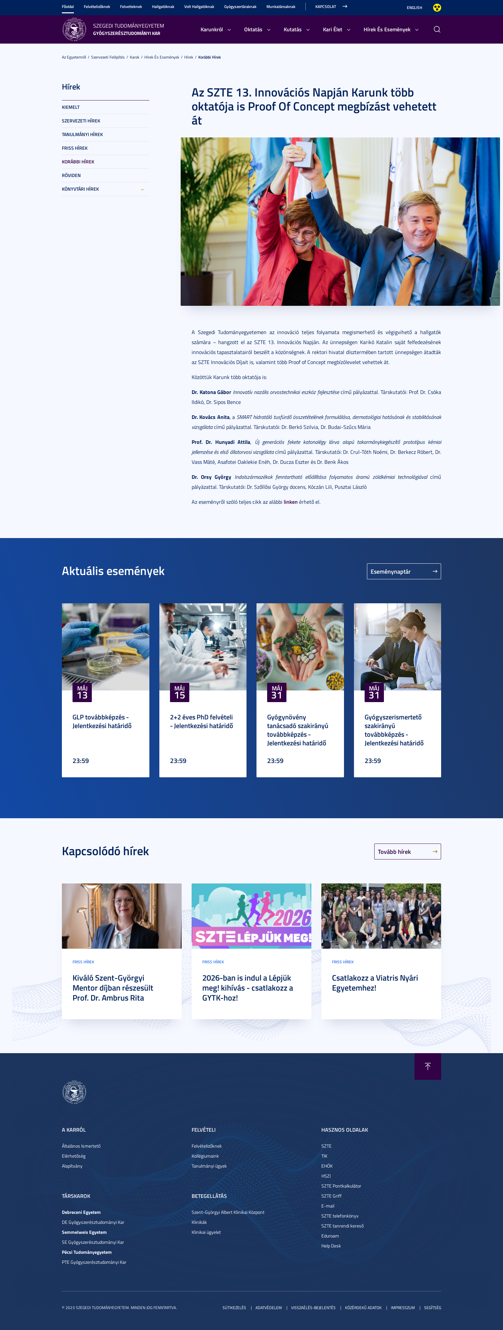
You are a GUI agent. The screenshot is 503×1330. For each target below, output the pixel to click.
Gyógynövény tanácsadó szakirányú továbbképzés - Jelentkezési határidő (297, 729)
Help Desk (331, 1245)
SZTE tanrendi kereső (342, 1226)
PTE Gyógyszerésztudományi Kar (94, 1262)
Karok (134, 57)
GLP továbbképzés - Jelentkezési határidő (102, 721)
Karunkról (212, 29)
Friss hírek (74, 148)
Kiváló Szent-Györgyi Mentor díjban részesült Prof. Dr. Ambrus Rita (113, 987)
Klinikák (199, 1222)
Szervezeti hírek (81, 120)
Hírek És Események (387, 29)
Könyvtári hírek (80, 189)
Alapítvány (72, 1166)
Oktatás (253, 29)
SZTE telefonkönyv (340, 1216)
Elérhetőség (73, 1156)
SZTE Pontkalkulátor (341, 1186)
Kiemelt (71, 107)
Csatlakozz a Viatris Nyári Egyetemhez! (375, 982)
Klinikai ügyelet (206, 1232)
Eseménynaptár (391, 571)
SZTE (326, 1146)
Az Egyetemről (74, 57)
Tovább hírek (394, 851)
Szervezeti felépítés (108, 57)
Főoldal (68, 6)
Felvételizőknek (97, 6)
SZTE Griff (331, 1196)
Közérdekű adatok (363, 1307)
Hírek (188, 57)
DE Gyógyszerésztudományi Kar (93, 1222)
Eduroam (330, 1236)
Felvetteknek (131, 6)
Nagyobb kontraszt (437, 8)
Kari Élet (332, 29)
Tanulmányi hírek (82, 134)
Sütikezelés (234, 1307)
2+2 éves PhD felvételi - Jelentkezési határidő (201, 721)
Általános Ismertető (81, 1146)
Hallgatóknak (163, 6)
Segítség (432, 1307)
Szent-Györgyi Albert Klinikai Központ (228, 1212)
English (414, 7)
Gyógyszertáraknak (240, 6)
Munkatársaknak (280, 6)
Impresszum (403, 1307)
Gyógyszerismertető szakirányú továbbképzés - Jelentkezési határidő (394, 729)
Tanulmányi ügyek (209, 1166)
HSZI (326, 1176)
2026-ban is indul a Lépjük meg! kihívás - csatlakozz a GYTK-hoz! (247, 987)
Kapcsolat (325, 6)
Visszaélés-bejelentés (313, 1307)
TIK (324, 1156)
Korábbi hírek (209, 57)
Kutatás (293, 29)
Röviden (71, 175)
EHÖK (327, 1166)
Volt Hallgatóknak (199, 6)
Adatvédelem (268, 1307)
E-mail (327, 1206)
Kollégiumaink (205, 1156)
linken (291, 501)
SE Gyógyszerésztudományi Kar (93, 1242)
